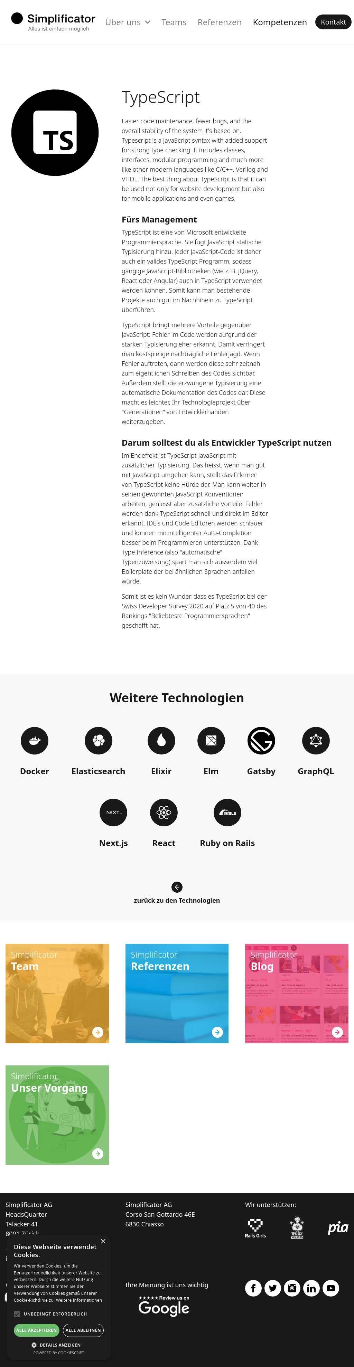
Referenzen (220, 22)
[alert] (59, 1297)
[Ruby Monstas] (297, 1228)
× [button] (102, 1241)
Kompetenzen (280, 22)
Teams (174, 22)
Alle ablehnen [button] (83, 1330)
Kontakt (333, 22)
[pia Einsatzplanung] (338, 1228)
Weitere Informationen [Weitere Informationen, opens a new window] (79, 1300)
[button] (59, 1344)
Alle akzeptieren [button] (36, 1330)
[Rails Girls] (255, 1228)
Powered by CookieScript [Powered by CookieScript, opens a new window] (59, 1352)
